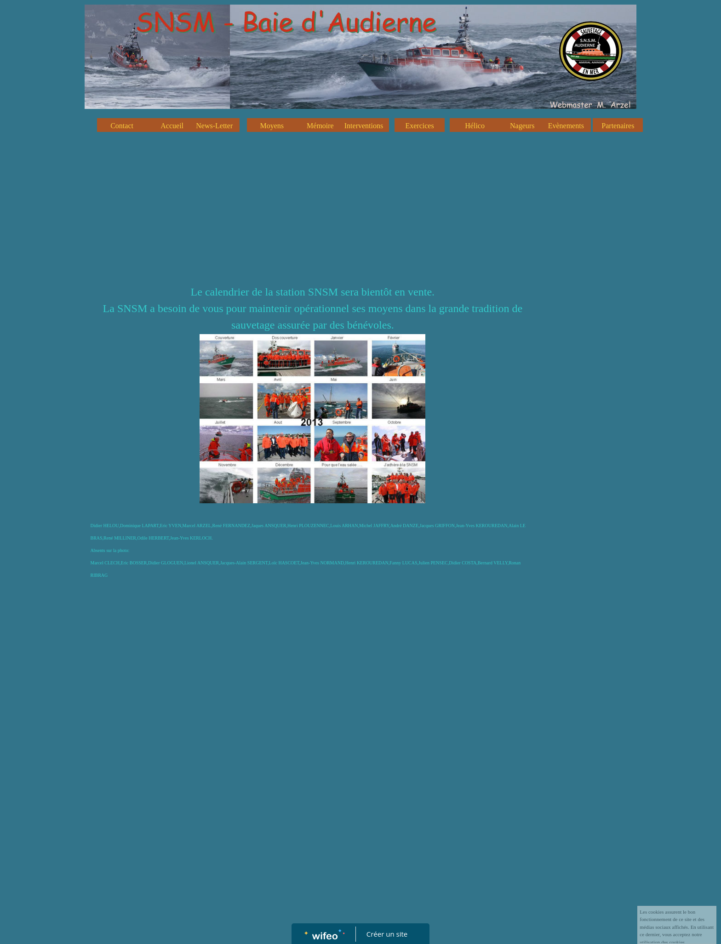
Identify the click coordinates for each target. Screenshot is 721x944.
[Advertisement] (312, 214)
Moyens (272, 126)
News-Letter (214, 126)
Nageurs (522, 126)
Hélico (475, 126)
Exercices (419, 126)
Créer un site (386, 933)
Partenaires (617, 126)
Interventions (363, 126)
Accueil (171, 126)
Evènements (566, 126)
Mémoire (320, 126)
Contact (121, 126)
